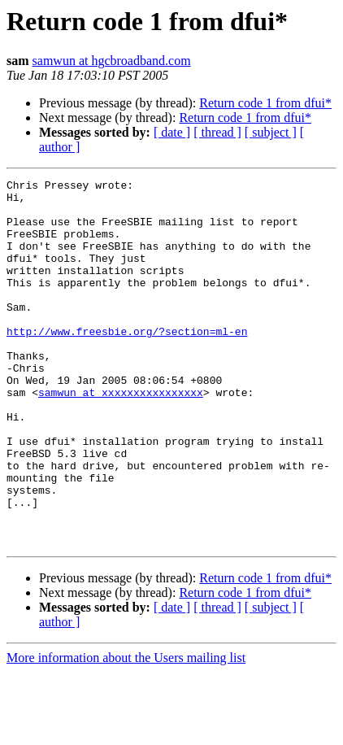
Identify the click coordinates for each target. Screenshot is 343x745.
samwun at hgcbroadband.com (112, 61)
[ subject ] (271, 132)
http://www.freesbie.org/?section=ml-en (127, 362)
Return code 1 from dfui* (265, 103)
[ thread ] (217, 132)
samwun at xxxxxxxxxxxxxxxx (120, 436)
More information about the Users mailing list (126, 731)
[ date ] (172, 132)
